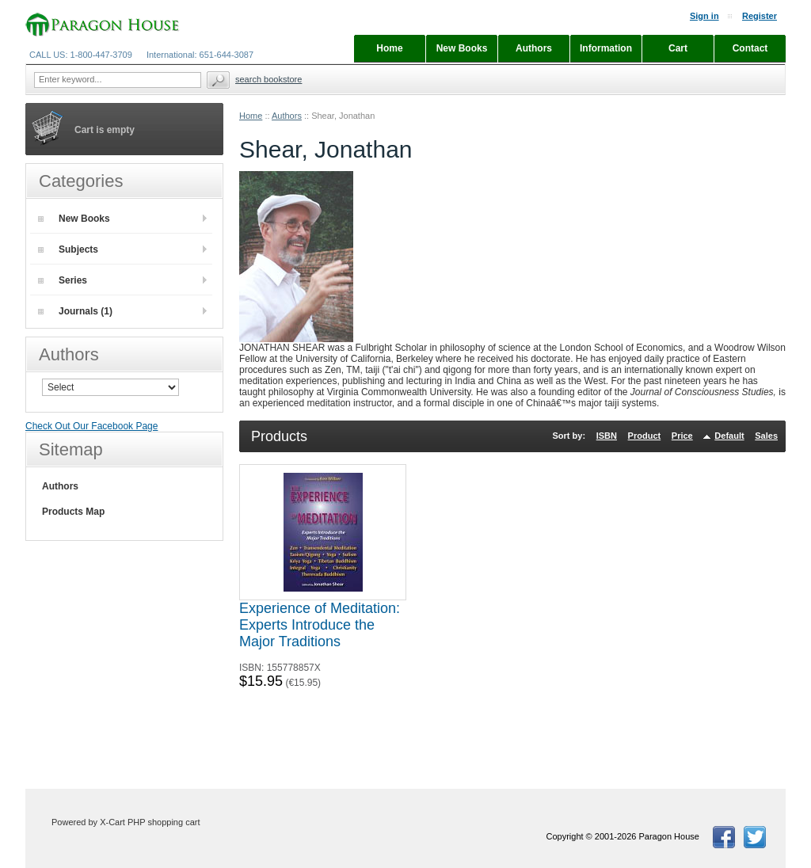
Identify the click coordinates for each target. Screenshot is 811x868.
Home (250, 115)
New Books (74, 218)
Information (606, 48)
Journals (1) (75, 311)
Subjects (68, 249)
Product (644, 435)
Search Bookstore (268, 79)
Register (759, 16)
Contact (750, 48)
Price (682, 435)
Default (729, 435)
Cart (677, 48)
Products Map (73, 511)
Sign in (704, 16)
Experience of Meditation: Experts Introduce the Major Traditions (319, 624)
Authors (287, 115)
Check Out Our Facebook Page (91, 426)
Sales (766, 435)
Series (62, 280)
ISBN (606, 435)
